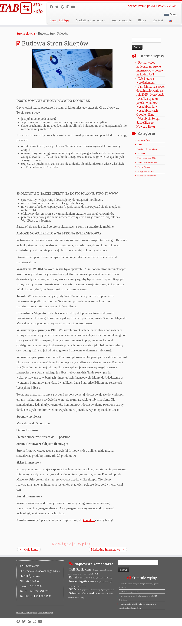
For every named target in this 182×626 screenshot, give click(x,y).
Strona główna (26, 33)
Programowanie (121, 20)
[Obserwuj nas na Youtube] (74, 7)
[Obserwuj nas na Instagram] (68, 7)
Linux (139, 144)
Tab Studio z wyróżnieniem (130, 592)
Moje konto (29, 549)
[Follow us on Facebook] (52, 7)
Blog (142, 20)
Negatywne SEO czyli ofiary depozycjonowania (97, 590)
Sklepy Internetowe (145, 171)
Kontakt (158, 20)
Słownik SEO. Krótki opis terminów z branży (96, 578)
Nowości (141, 153)
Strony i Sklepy (59, 20)
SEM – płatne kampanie (147, 162)
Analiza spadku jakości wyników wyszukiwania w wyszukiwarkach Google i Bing (147, 106)
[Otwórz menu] (166, 14)
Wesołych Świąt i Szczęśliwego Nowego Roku (148, 122)
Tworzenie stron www (146, 176)
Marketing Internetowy (90, 20)
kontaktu (89, 520)
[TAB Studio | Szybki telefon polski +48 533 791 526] (21, 8)
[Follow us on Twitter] (58, 7)
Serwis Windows (144, 167)
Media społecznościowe (147, 149)
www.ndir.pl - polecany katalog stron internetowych (35, 612)
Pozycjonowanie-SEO (146, 158)
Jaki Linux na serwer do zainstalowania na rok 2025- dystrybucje (150, 90)
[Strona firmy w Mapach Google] (63, 7)
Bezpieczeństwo (144, 140)
